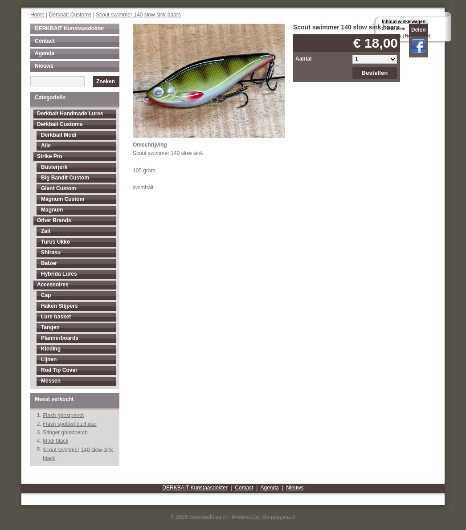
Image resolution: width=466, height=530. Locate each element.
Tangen (50, 327)
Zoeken (105, 81)
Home (37, 15)
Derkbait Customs (70, 15)
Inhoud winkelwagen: (404, 21)
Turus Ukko (55, 242)
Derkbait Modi (58, 135)
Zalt (45, 231)
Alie (46, 146)
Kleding (51, 349)
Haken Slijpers (59, 306)
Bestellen (375, 72)
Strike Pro (49, 156)
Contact (45, 41)
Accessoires (53, 284)
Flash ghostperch (63, 415)
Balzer (49, 263)
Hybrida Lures (59, 274)
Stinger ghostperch (65, 432)
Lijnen (49, 359)
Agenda (44, 53)
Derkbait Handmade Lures (70, 113)
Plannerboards (59, 338)
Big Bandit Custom (65, 178)
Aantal (303, 59)
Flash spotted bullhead (70, 424)
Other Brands (54, 220)
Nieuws (44, 66)
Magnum (52, 210)
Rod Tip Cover (59, 370)
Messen (51, 381)
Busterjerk (54, 167)
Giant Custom (58, 188)
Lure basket (56, 317)
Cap (46, 295)
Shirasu (51, 252)
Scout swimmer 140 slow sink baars (138, 15)
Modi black (55, 441)
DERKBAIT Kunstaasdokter (69, 28)
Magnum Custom (62, 199)
